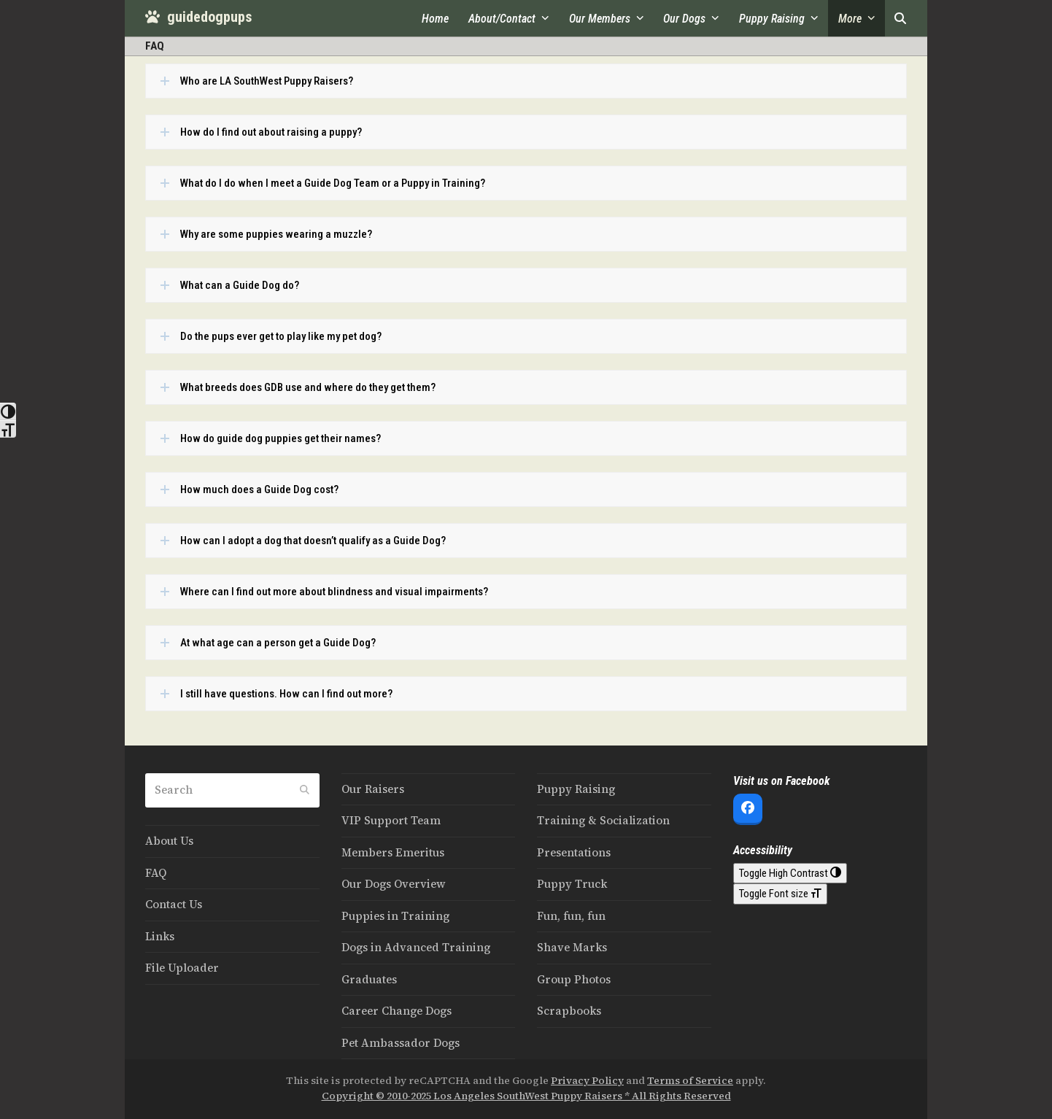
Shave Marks (572, 947)
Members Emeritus (392, 852)
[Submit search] (304, 790)
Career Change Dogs (396, 1010)
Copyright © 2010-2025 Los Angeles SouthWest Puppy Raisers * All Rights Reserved (526, 1096)
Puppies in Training (395, 916)
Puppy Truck (572, 883)
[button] (900, 18)
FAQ (155, 872)
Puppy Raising (576, 789)
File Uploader (182, 967)
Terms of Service (690, 1081)
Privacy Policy (587, 1081)
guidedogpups (198, 17)
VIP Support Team (391, 820)
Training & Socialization (603, 820)
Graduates (369, 979)
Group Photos (574, 979)
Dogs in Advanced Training (415, 947)
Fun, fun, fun (571, 916)
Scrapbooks (569, 1010)
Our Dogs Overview (393, 883)
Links (159, 936)
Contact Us (173, 904)
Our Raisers (372, 789)
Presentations (574, 852)
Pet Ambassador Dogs (400, 1042)
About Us (169, 840)
